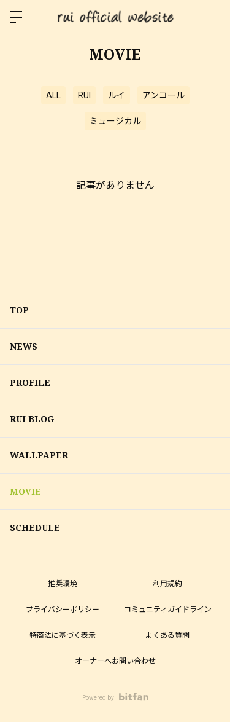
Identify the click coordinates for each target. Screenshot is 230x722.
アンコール (163, 95)
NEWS (23, 346)
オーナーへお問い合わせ (115, 661)
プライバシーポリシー (62, 609)
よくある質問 (167, 635)
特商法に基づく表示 (62, 635)
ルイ (116, 95)
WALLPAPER (39, 455)
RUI (84, 95)
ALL (53, 95)
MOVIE (25, 491)
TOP (19, 310)
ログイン (210, 17)
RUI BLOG (32, 419)
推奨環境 (62, 583)
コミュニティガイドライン (168, 609)
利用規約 (167, 583)
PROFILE (30, 382)
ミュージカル (115, 121)
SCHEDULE (35, 527)
